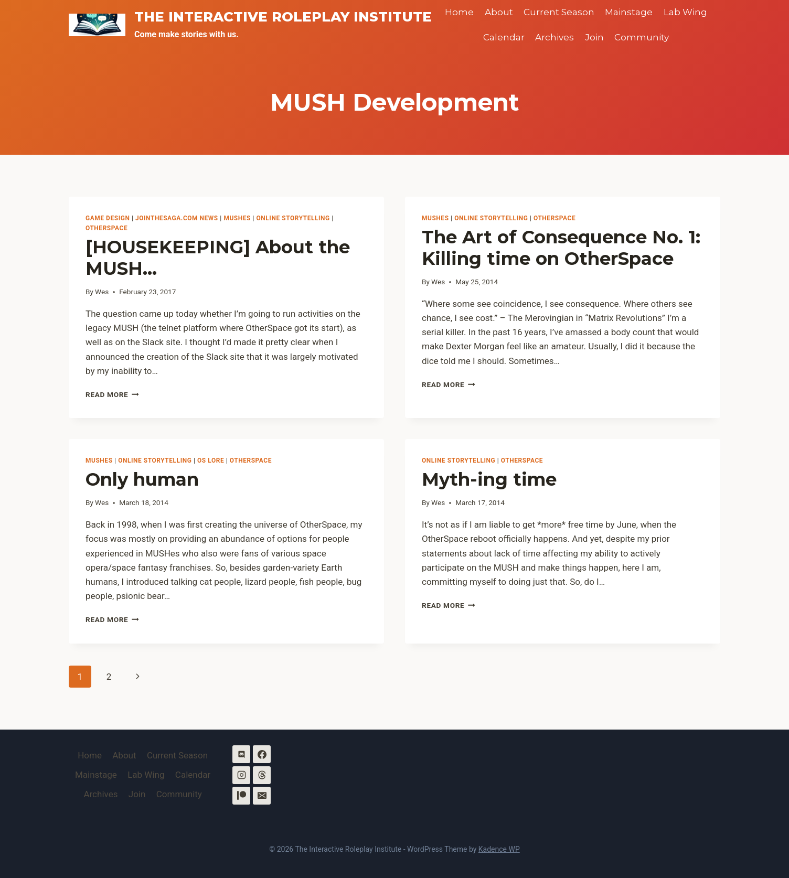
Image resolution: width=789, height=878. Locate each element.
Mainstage (629, 12)
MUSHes (237, 218)
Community (641, 37)
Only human (142, 479)
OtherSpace (106, 228)
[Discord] (241, 754)
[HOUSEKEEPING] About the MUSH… (218, 258)
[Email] (262, 796)
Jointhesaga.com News (176, 218)
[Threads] (262, 775)
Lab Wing (685, 12)
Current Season (559, 12)
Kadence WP (499, 849)
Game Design (108, 218)
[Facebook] (262, 754)
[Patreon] (241, 796)
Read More (112, 394)
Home (459, 12)
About (499, 12)
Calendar (504, 37)
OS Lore (210, 460)
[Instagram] (241, 775)
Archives (554, 37)
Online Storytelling (293, 218)
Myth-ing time (489, 479)
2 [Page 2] (109, 676)
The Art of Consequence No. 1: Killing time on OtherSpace (561, 248)
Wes (102, 291)
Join (594, 37)
